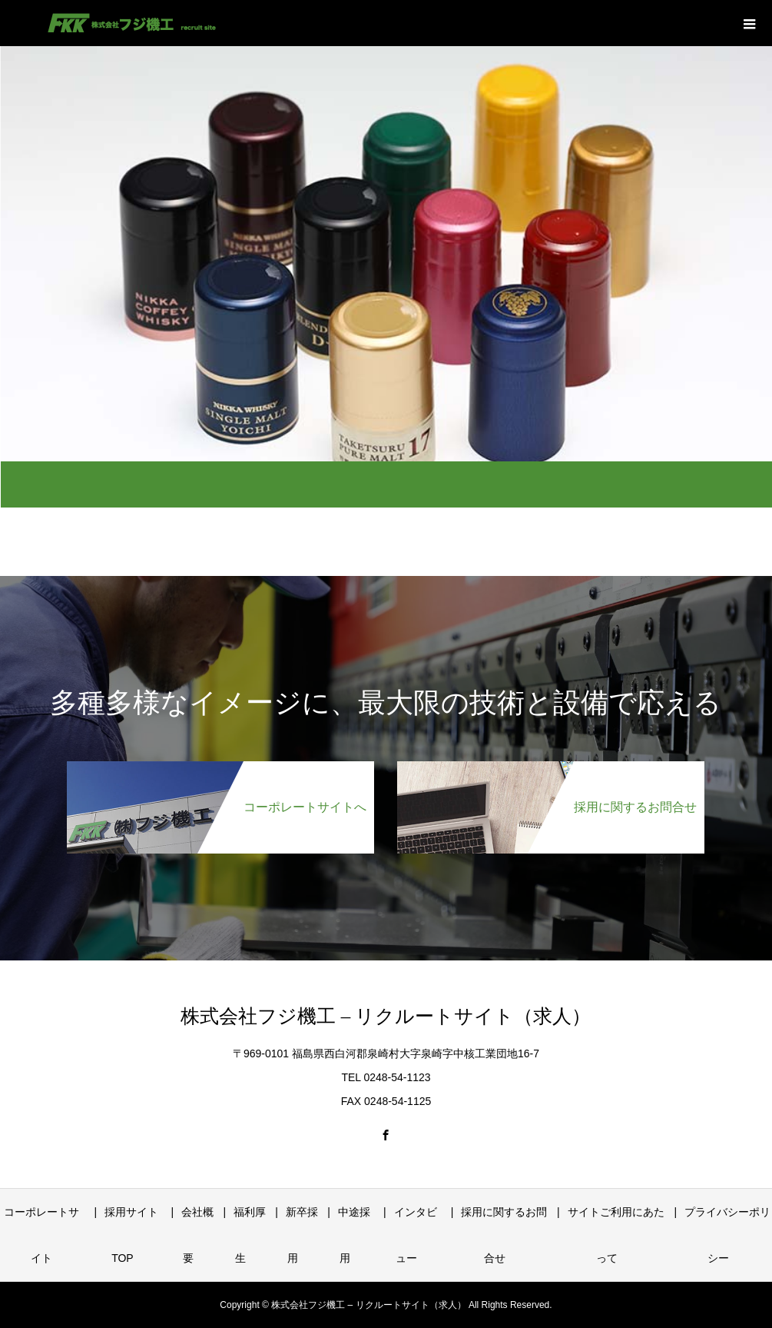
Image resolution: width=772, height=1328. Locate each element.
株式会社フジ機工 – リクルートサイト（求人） (386, 1016)
